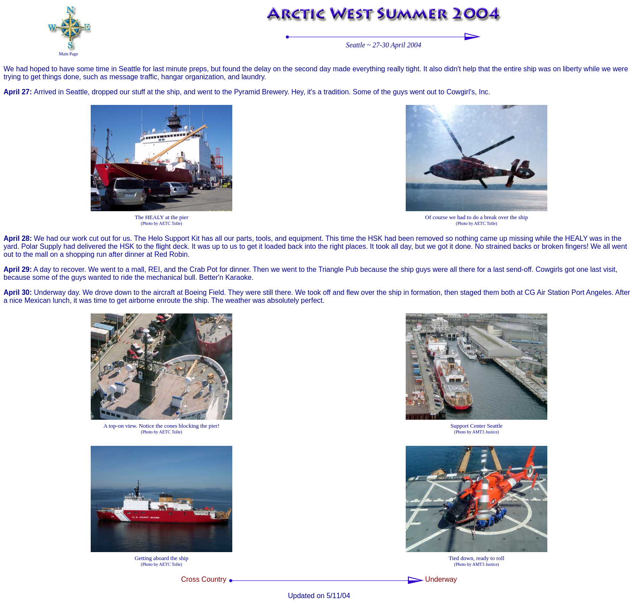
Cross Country (203, 579)
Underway (441, 579)
